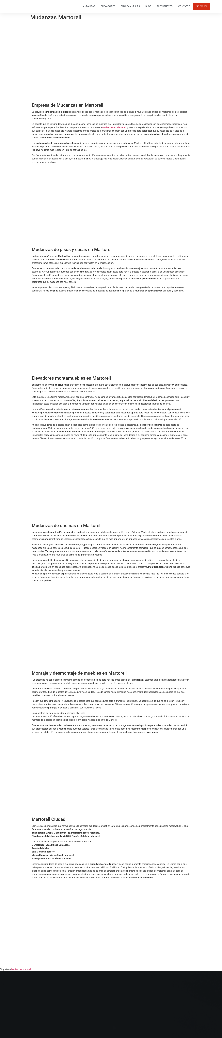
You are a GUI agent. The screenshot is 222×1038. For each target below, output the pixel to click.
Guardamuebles (130, 6)
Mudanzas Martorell (21, 969)
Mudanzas (89, 6)
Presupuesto (165, 6)
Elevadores (108, 6)
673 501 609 (201, 6)
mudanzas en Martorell (114, 127)
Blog (148, 6)
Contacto (184, 6)
